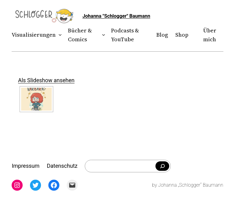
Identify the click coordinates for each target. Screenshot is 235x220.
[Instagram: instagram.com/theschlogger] (17, 185)
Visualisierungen (34, 34)
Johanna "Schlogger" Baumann (116, 16)
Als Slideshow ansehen (46, 80)
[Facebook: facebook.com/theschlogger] (53, 185)
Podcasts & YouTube (125, 35)
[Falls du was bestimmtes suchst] (162, 166)
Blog (162, 34)
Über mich (209, 35)
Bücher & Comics (80, 35)
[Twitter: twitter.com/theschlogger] (35, 185)
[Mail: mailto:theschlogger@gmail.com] (72, 185)
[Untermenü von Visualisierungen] (59, 35)
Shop (181, 34)
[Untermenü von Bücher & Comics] (102, 35)
